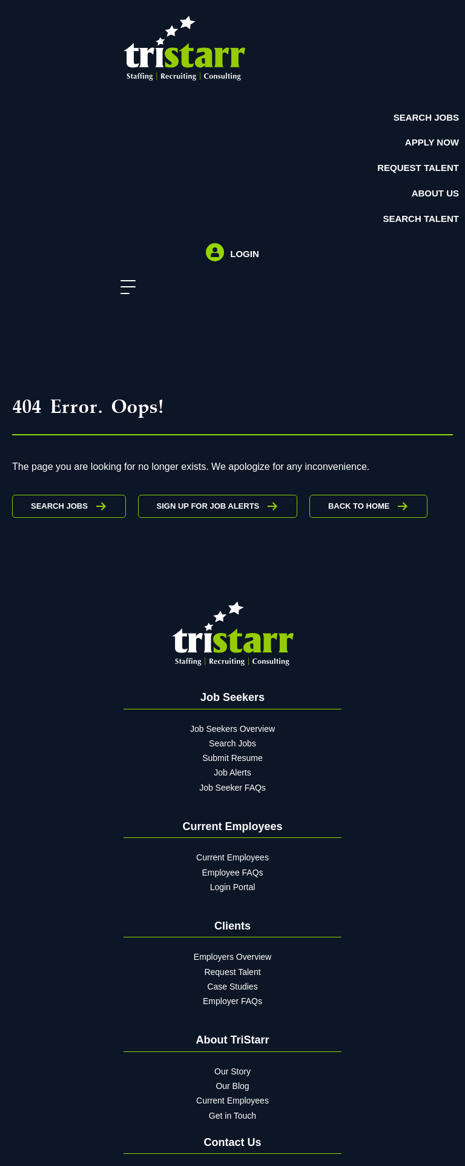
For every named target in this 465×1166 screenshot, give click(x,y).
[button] (125, 287)
